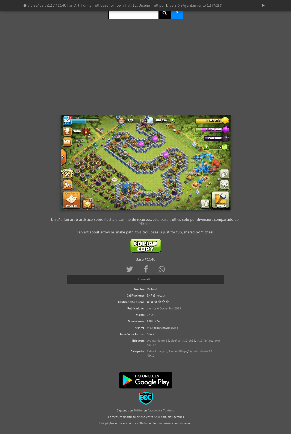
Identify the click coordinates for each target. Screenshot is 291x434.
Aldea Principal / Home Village (167, 351)
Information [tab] (145, 279)
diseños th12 (41, 5)
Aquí (157, 417)
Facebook (154, 410)
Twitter (139, 410)
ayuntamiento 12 (158, 341)
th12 (192, 341)
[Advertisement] (145, 80)
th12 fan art (204, 341)
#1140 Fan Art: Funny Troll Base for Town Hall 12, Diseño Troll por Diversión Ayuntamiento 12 (133, 5)
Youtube (168, 410)
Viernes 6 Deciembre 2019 (164, 308)
